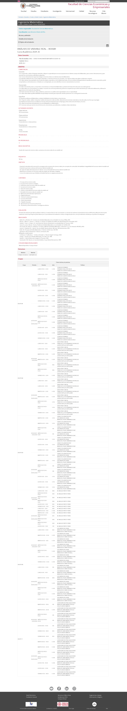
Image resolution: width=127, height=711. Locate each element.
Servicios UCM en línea (64, 695)
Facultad (23, 11)
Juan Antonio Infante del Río (36, 32)
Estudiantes (44, 11)
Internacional (70, 11)
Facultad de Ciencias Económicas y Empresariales (89, 6)
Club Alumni (103, 12)
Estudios (33, 11)
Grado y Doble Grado (36, 17)
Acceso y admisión (24, 35)
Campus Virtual (62, 699)
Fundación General (31, 697)
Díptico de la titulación (27, 42)
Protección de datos (91, 708)
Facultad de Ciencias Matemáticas (42, 29)
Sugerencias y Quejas (95, 695)
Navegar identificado (79, 1)
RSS (107, 708)
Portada (21, 17)
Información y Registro (95, 697)
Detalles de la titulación (26, 39)
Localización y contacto (51, 708)
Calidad (81, 11)
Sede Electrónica (31, 695)
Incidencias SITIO (63, 697)
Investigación (57, 11)
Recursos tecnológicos (92, 12)
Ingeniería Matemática (49, 17)
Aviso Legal (71, 708)
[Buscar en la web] (109, 1)
